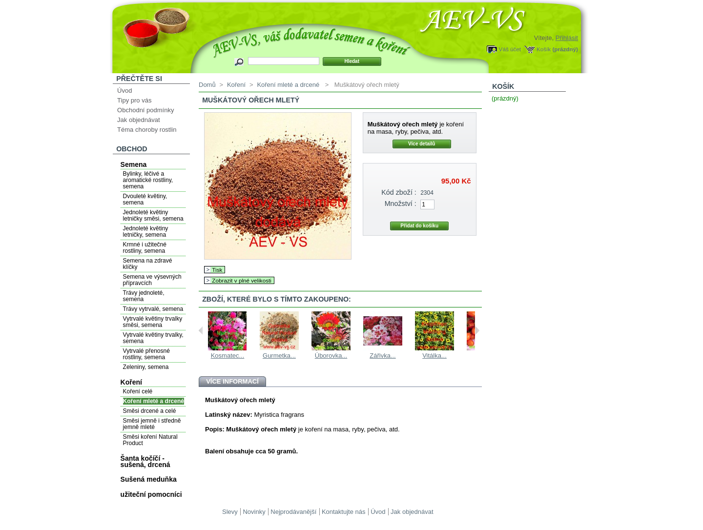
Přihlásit (567, 37)
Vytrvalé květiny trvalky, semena (153, 338)
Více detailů (421, 143)
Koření (131, 382)
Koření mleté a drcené (153, 401)
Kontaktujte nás (344, 511)
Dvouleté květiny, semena (145, 199)
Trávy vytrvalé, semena (153, 309)
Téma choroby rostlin (146, 129)
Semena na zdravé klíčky (147, 263)
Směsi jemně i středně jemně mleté (152, 423)
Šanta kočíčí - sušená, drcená (145, 461)
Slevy (230, 511)
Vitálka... (434, 355)
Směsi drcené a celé (149, 411)
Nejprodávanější (293, 511)
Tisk (217, 269)
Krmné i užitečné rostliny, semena (144, 247)
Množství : (400, 203)
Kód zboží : (398, 192)
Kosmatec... (228, 355)
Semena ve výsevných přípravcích (152, 279)
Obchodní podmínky (145, 110)
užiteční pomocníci (151, 494)
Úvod (124, 90)
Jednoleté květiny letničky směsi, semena (153, 215)
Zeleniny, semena (146, 367)
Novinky (254, 511)
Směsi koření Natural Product (150, 440)
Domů (207, 84)
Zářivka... (382, 355)
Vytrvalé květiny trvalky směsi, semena (153, 321)
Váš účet (510, 49)
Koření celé (138, 391)
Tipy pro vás (134, 100)
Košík (544, 49)
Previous (201, 330)
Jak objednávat (138, 119)
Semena (134, 164)
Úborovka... (331, 355)
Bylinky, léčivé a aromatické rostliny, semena (148, 180)
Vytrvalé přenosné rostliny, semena (146, 354)
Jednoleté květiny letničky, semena (145, 231)
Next (477, 330)
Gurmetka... (279, 355)
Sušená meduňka (149, 479)
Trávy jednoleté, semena (144, 296)
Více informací (232, 381)
